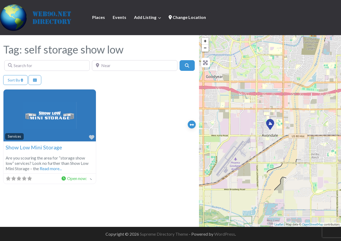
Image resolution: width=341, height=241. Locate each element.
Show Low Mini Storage (34, 147)
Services (14, 136)
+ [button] (205, 41)
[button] (76, 179)
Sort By (15, 80)
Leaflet (278, 225)
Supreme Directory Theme (164, 233)
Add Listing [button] (145, 17)
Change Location (187, 17)
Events (119, 17)
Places (98, 17)
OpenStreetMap (312, 225)
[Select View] (35, 80)
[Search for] (47, 65)
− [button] (205, 48)
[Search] (187, 65)
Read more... (51, 168)
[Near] (134, 65)
